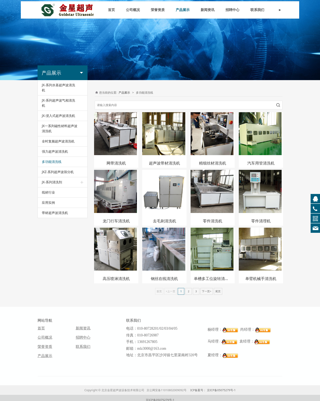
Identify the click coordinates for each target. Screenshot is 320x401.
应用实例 (48, 202)
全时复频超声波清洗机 (58, 141)
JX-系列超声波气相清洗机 (58, 103)
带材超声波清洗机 (55, 213)
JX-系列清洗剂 (52, 182)
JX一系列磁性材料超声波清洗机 (59, 128)
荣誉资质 (158, 11)
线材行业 (48, 192)
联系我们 (257, 11)
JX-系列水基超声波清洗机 (58, 87)
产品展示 (183, 11)
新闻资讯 (207, 11)
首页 (111, 11)
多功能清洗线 (51, 161)
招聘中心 (232, 11)
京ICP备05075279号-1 (160, 396)
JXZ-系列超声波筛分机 (58, 172)
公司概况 (133, 11)
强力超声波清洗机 (55, 151)
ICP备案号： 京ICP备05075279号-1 (213, 386)
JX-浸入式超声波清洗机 (58, 115)
